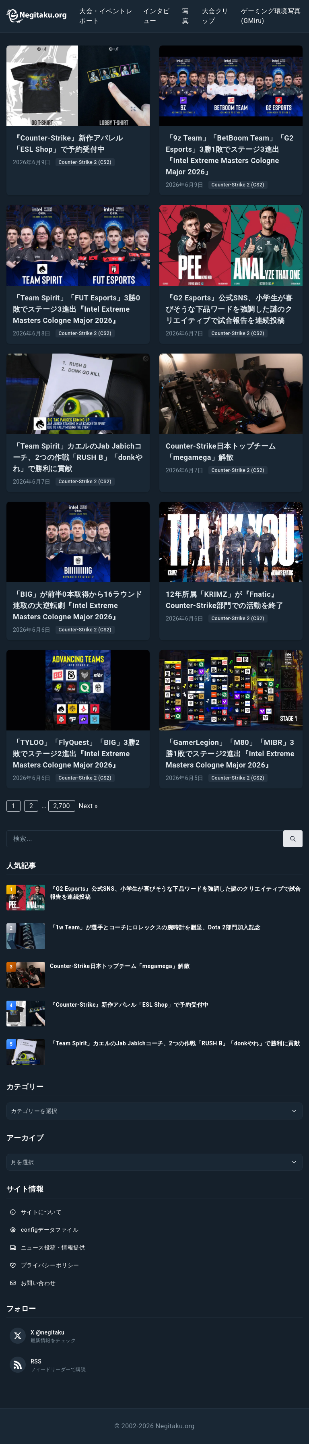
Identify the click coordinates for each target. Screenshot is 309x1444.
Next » (88, 806)
